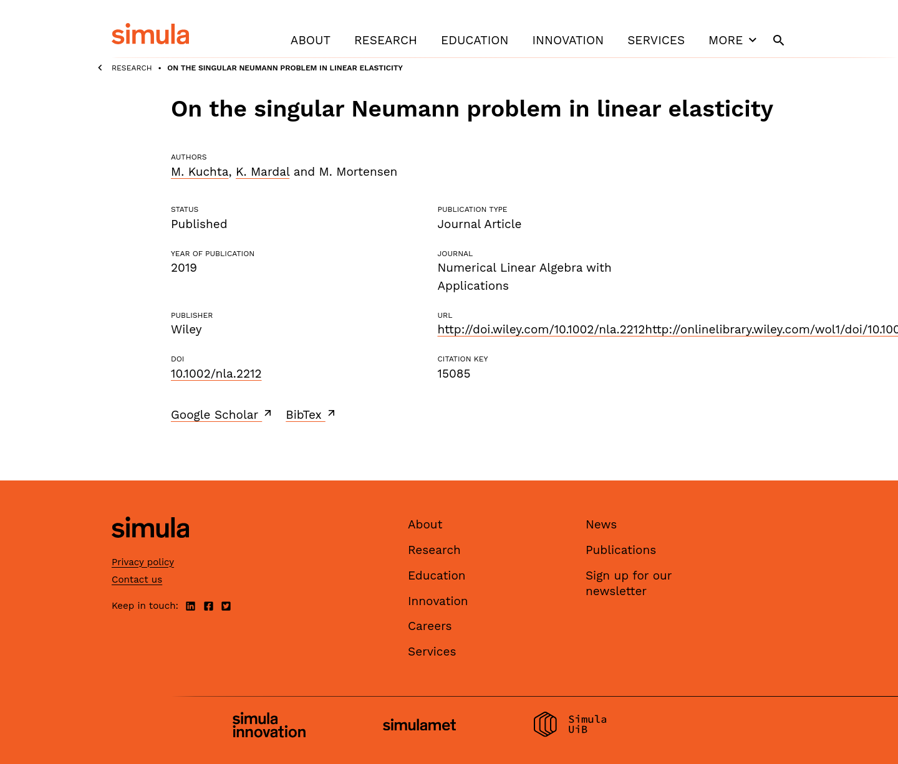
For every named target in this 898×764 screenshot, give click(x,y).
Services (656, 40)
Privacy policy (143, 562)
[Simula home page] (150, 549)
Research (385, 40)
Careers (430, 626)
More (734, 39)
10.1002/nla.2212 (216, 373)
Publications (621, 550)
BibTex (311, 414)
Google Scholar (222, 414)
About (311, 40)
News (601, 524)
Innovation (568, 40)
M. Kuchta (199, 172)
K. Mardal (262, 172)
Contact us (137, 579)
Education (474, 40)
